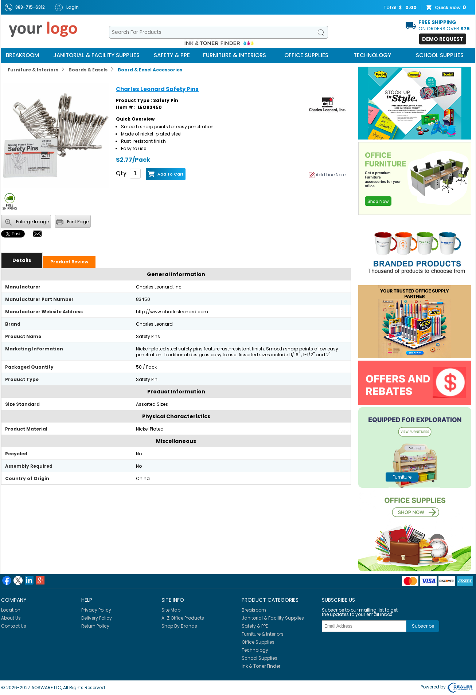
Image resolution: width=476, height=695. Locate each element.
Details (21, 260)
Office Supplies (306, 55)
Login (67, 7)
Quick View (447, 7)
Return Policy (95, 626)
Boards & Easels (88, 70)
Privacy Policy (96, 610)
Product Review (69, 262)
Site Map (170, 610)
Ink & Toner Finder (261, 666)
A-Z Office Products (182, 618)
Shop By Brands (179, 626)
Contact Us (13, 626)
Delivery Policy (96, 618)
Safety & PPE (172, 55)
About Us (11, 618)
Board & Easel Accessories (150, 70)
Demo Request (442, 39)
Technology (372, 55)
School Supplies (440, 55)
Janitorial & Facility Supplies (96, 55)
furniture (402, 477)
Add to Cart (170, 174)
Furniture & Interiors (234, 55)
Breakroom (22, 55)
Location (10, 610)
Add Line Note (327, 175)
